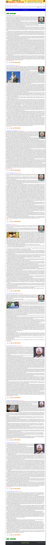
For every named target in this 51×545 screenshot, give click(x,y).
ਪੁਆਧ (25, 3)
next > (15, 13)
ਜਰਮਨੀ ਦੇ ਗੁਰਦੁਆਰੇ (15, 5)
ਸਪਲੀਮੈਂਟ (43, 3)
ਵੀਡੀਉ (7, 5)
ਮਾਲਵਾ (22, 3)
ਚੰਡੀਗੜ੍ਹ (15, 3)
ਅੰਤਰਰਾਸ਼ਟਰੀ (10, 3)
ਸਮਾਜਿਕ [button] (36, 3)
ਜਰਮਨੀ (12, 3)
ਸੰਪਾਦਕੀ (30, 3)
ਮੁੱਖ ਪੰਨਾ (8, 3)
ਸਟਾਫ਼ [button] (32, 3)
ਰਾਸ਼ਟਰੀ (17, 3)
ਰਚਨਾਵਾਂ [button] (34, 3)
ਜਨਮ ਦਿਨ (10, 5)
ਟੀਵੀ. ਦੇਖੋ (12, 5)
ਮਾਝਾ (20, 3)
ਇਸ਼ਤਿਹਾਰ (41, 3)
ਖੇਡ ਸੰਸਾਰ (24, 3)
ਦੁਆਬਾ (18, 3)
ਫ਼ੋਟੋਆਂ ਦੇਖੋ (38, 3)
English (28, 3)
